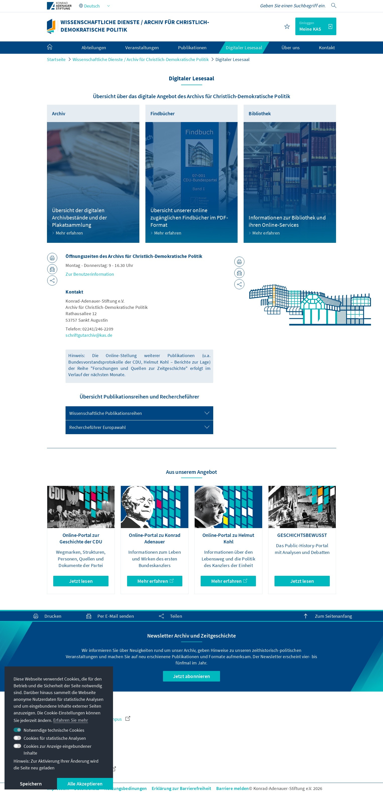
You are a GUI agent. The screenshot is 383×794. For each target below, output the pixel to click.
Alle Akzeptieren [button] (85, 783)
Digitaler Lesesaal (232, 59)
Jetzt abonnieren (191, 676)
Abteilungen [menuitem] (94, 47)
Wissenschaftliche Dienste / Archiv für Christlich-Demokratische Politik (141, 59)
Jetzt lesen (81, 581)
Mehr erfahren (155, 581)
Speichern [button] (31, 783)
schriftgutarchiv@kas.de (89, 335)
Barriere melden (232, 788)
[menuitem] (55, 48)
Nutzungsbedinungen (125, 788)
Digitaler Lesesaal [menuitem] (244, 47)
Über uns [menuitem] (291, 47)
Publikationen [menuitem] (192, 47)
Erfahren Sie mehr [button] (70, 720)
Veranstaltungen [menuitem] (142, 47)
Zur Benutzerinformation (90, 274)
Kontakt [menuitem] (327, 47)
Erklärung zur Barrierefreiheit (181, 788)
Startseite (56, 59)
